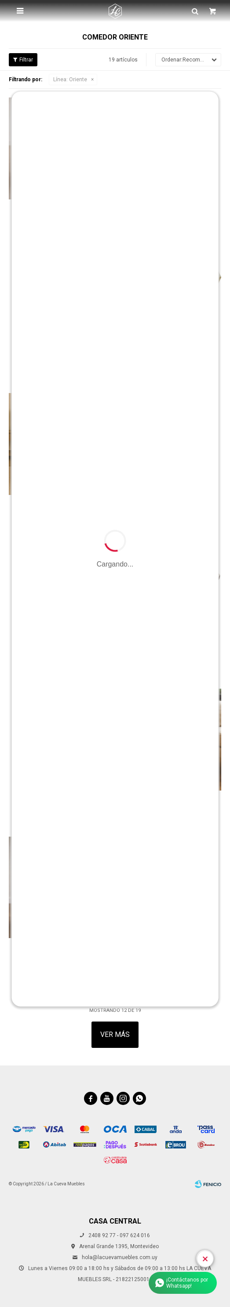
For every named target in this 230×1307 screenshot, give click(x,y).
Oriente (70, 79)
